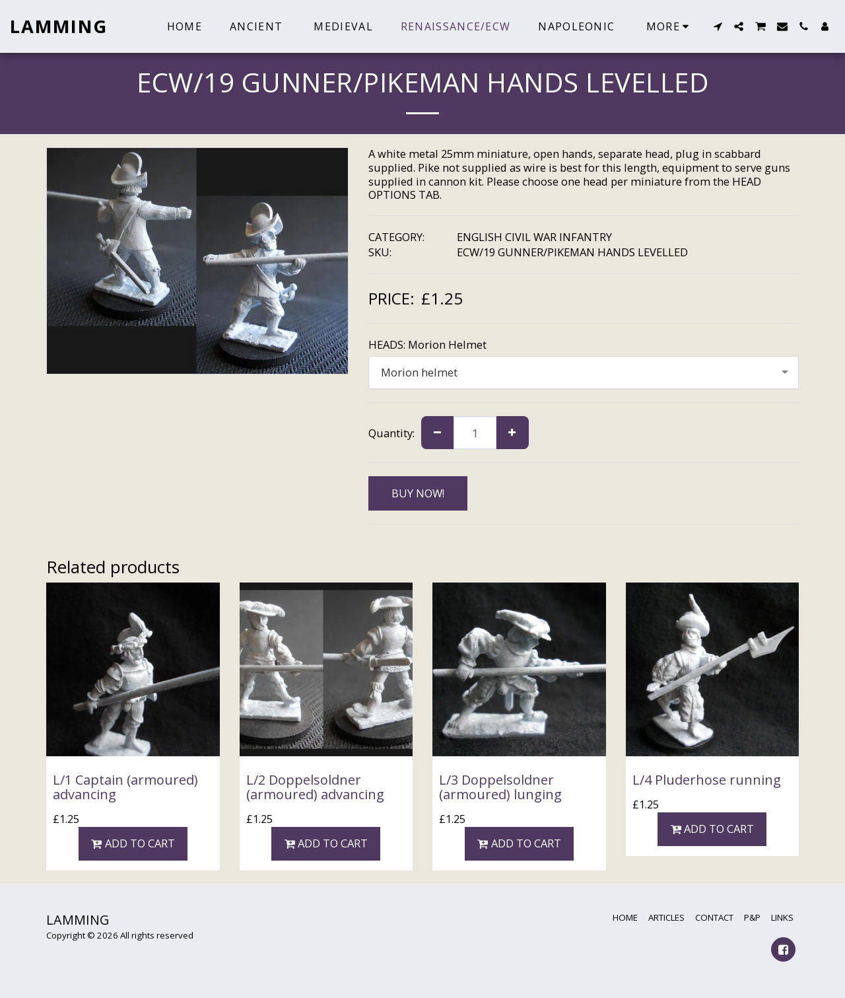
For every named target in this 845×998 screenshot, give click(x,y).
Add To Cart (133, 843)
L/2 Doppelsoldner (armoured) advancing (315, 787)
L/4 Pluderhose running (706, 780)
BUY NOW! (417, 493)
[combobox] (583, 372)
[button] (717, 26)
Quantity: (391, 433)
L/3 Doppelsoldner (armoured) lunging (500, 787)
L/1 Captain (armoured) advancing (125, 787)
